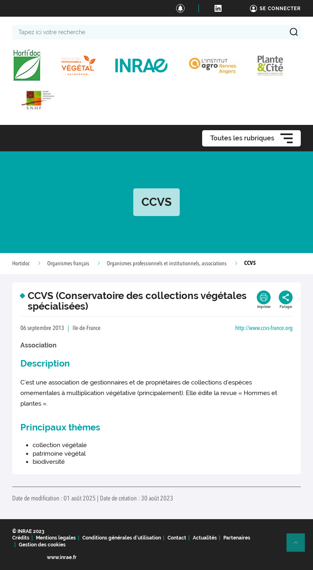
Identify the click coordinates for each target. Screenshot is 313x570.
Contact (177, 538)
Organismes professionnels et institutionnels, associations (167, 263)
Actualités (205, 538)
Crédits (20, 538)
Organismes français (68, 263)
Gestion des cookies (42, 545)
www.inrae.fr (62, 557)
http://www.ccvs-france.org (264, 328)
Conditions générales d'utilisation (121, 538)
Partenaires (236, 538)
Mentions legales (56, 538)
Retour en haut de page (299, 546)
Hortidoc (21, 263)
